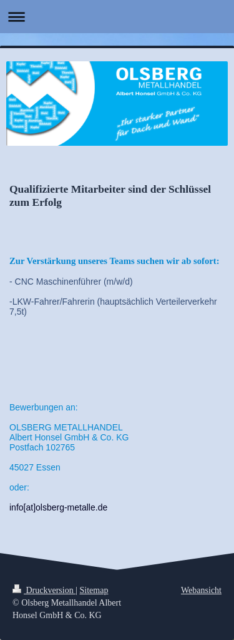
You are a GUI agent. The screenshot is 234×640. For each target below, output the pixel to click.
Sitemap (94, 590)
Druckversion (44, 590)
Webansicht (201, 590)
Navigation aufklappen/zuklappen (117, 16)
